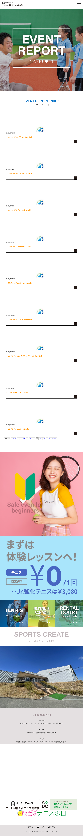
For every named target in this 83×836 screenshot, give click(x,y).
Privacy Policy (42, 827)
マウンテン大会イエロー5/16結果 (17, 429)
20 (44, 439)
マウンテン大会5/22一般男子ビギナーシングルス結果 (24, 356)
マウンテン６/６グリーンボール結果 (18, 210)
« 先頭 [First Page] (13, 439)
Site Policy (52, 827)
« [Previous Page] (17, 439)
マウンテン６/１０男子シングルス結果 (19, 137)
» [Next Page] (49, 439)
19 (40, 439)
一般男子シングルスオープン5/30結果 (19, 283)
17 (33, 439)
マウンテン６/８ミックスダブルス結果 (19, 174)
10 (24, 439)
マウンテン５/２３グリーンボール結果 (19, 319)
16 (30, 439)
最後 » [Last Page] (54, 439)
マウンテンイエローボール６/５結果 (18, 246)
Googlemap (33, 827)
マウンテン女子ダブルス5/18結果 (17, 392)
